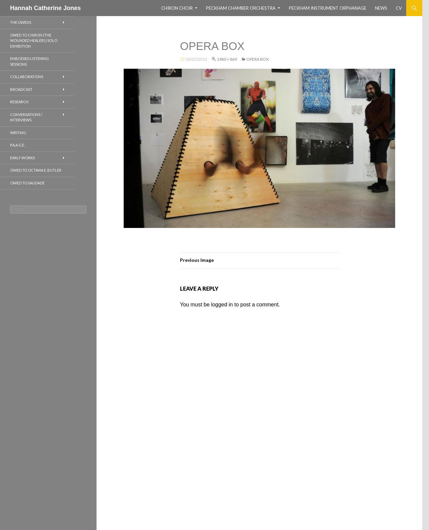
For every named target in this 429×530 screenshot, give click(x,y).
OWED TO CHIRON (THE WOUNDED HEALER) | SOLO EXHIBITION (33, 40)
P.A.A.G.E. (17, 145)
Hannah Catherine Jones (45, 8)
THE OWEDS (20, 22)
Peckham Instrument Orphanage (327, 8)
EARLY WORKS (22, 158)
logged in (222, 304)
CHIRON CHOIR (177, 8)
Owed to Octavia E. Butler (35, 170)
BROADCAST (21, 89)
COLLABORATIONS (26, 76)
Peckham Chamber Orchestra (240, 8)
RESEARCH (19, 102)
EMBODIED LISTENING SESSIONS (29, 61)
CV (399, 8)
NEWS (381, 8)
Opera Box (257, 59)
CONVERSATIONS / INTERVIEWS (26, 117)
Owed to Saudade (27, 183)
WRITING (18, 132)
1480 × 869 (227, 59)
